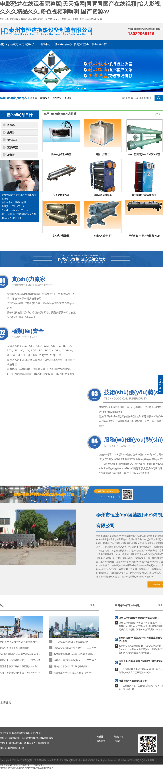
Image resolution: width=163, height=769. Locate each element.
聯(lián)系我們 (99, 44)
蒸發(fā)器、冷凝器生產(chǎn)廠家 (39, 767)
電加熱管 (57, 98)
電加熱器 (12, 140)
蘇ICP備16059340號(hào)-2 (131, 767)
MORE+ (158, 114)
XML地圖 (150, 767)
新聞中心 (45, 44)
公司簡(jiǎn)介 (27, 44)
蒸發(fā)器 (45, 98)
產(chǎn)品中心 (63, 44)
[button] (78, 88)
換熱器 (11, 132)
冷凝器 (33, 98)
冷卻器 (67, 98)
